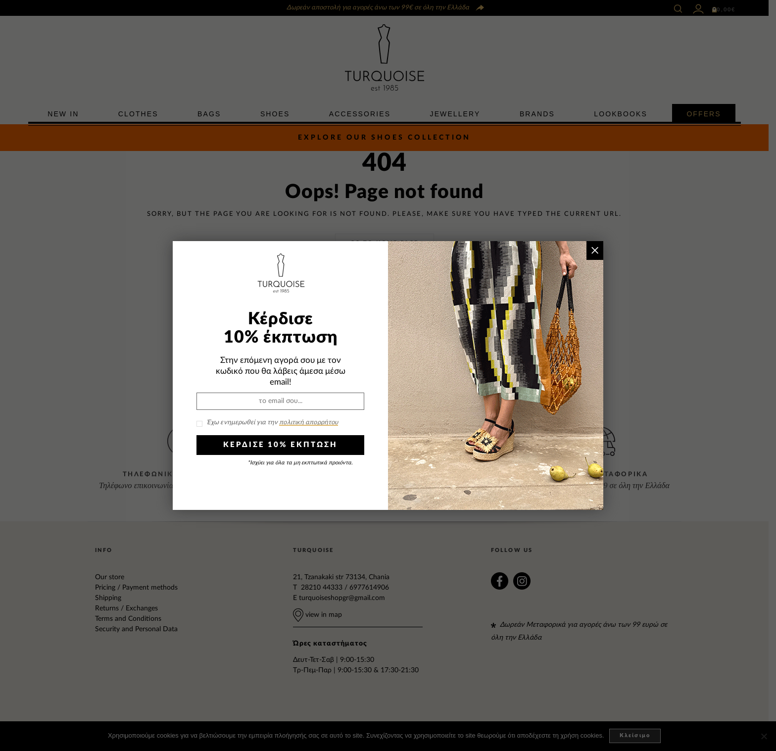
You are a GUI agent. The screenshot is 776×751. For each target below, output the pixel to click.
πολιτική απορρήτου (308, 422)
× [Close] (594, 250)
